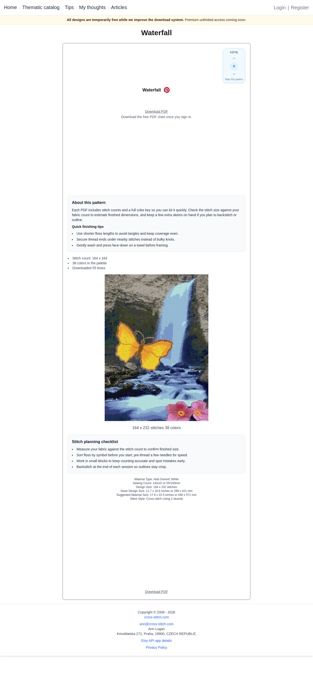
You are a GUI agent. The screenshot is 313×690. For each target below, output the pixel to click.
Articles (119, 7)
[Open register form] (156, 112)
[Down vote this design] (234, 74)
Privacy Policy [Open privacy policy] (156, 647)
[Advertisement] (156, 157)
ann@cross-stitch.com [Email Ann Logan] (157, 624)
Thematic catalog (40, 7)
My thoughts (92, 7)
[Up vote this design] (234, 58)
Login (280, 7)
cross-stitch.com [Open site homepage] (156, 617)
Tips (69, 7)
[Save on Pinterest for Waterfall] (167, 90)
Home (10, 7)
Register (300, 7)
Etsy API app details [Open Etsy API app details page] (156, 641)
